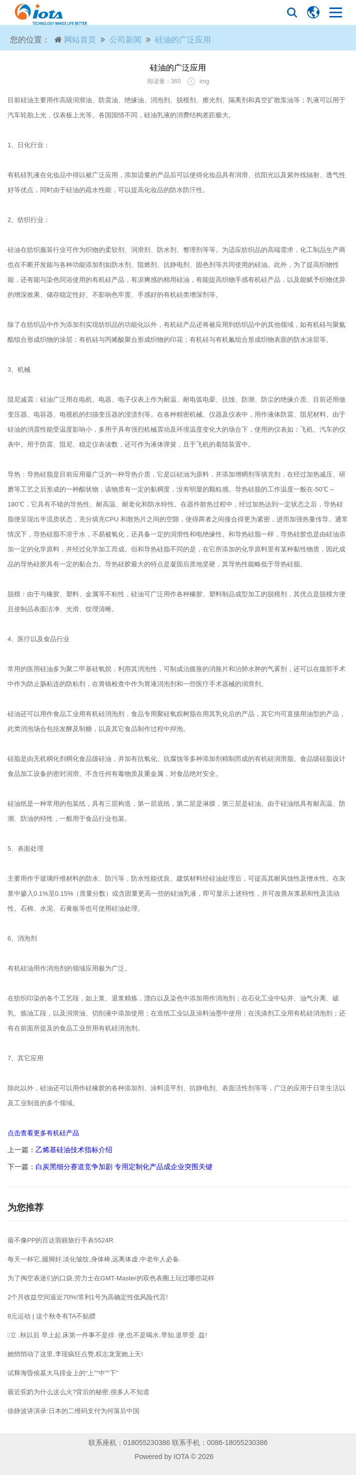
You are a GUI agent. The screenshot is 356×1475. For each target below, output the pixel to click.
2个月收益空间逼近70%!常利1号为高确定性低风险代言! (88, 1297)
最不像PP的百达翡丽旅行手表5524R (61, 1240)
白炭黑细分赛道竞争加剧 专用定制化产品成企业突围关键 (124, 1167)
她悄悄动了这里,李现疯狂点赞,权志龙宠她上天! (75, 1354)
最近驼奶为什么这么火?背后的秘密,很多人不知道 (79, 1392)
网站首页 (80, 39)
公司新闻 (126, 39)
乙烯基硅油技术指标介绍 (74, 1150)
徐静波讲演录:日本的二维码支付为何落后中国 (74, 1411)
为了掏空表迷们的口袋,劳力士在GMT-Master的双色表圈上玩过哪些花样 (111, 1278)
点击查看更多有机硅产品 (43, 1133)
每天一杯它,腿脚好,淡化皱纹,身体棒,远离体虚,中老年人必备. (94, 1259)
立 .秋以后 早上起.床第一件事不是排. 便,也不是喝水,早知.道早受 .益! (107, 1335)
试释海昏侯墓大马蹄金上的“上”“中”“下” (63, 1373)
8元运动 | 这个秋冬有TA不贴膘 (52, 1316)
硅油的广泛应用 (183, 39)
